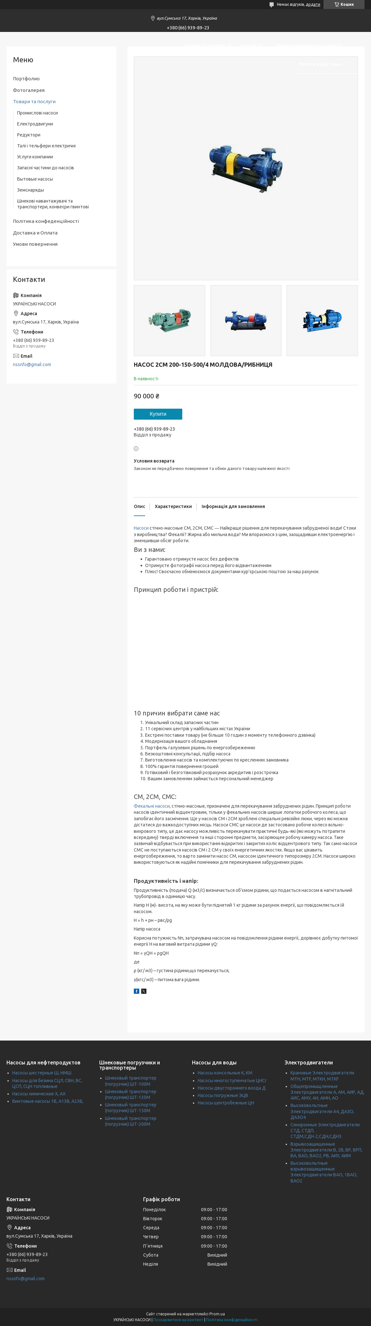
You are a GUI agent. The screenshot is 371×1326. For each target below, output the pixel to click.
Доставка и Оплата (35, 232)
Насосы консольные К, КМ (225, 1072)
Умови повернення (35, 244)
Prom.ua (217, 1314)
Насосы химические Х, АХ (39, 1093)
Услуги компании (35, 156)
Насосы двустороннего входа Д (232, 1088)
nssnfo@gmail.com (32, 364)
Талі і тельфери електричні (46, 145)
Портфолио (26, 78)
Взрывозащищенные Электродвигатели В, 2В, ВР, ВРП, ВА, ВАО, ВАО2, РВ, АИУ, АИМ (326, 1150)
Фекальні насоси (152, 806)
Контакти (251, 45)
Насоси (141, 528)
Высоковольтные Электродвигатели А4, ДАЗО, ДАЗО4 (322, 1111)
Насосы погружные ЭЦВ (223, 1095)
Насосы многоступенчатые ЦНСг (232, 1080)
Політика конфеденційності (46, 221)
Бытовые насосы (35, 179)
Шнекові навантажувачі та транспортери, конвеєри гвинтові (53, 203)
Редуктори (28, 134)
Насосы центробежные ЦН (226, 1102)
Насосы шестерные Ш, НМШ (41, 1072)
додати (313, 4)
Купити (158, 414)
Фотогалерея (29, 90)
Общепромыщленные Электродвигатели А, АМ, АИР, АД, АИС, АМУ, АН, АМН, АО (328, 1092)
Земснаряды (30, 190)
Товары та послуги (204, 45)
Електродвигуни (35, 123)
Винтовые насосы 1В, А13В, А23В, (47, 1101)
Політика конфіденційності (232, 1320)
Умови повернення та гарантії (308, 45)
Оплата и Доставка (320, 64)
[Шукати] (356, 54)
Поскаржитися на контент (178, 1320)
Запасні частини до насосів (45, 167)
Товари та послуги (34, 101)
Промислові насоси (37, 112)
